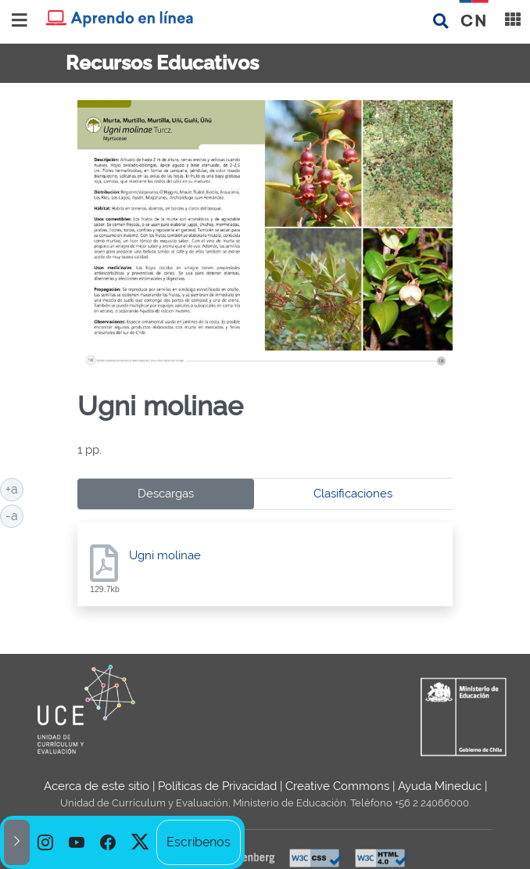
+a (14, 488)
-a (14, 514)
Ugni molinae (165, 555)
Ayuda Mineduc (440, 786)
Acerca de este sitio (96, 786)
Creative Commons (337, 786)
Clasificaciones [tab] (352, 494)
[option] (45, 842)
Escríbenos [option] (199, 842)
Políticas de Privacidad (217, 786)
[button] (17, 842)
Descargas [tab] (166, 494)
